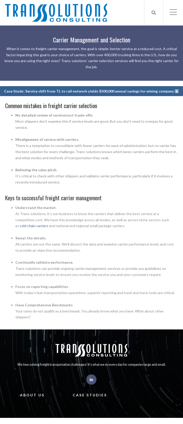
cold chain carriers (34, 232)
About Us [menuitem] (32, 395)
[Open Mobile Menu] (173, 13)
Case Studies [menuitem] (90, 395)
